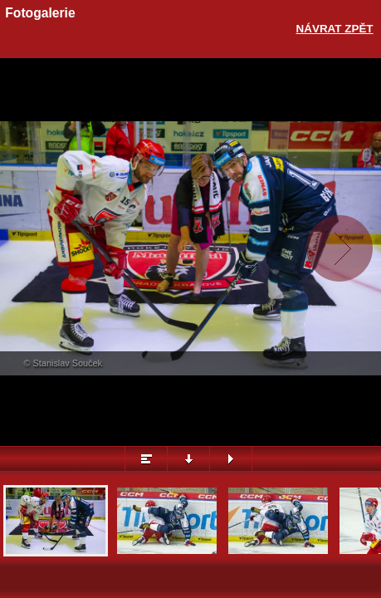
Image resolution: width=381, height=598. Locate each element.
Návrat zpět (335, 28)
